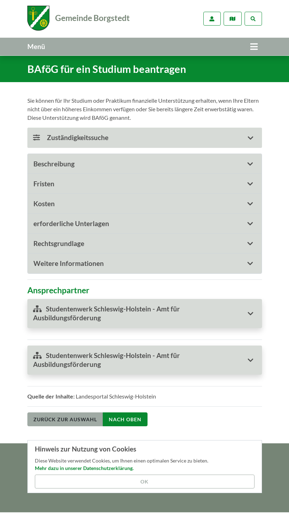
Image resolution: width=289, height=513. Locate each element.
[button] (145, 162)
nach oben (125, 418)
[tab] (145, 163)
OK (144, 482)
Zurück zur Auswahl (65, 418)
